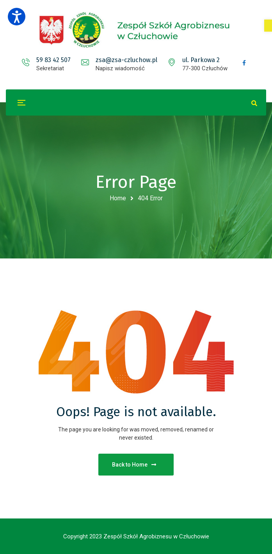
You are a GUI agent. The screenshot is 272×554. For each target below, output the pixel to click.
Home (118, 198)
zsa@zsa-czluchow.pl (126, 60)
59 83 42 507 (53, 60)
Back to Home (134, 464)
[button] (268, 26)
